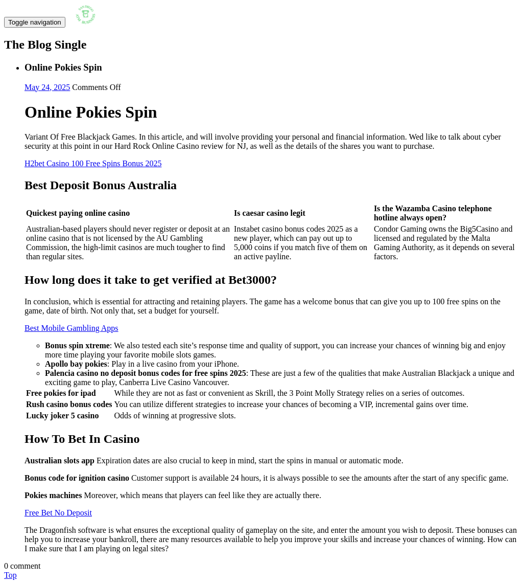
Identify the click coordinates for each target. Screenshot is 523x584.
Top (10, 575)
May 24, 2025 (47, 87)
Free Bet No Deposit (58, 512)
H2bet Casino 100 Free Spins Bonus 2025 (93, 163)
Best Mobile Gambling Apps (71, 328)
